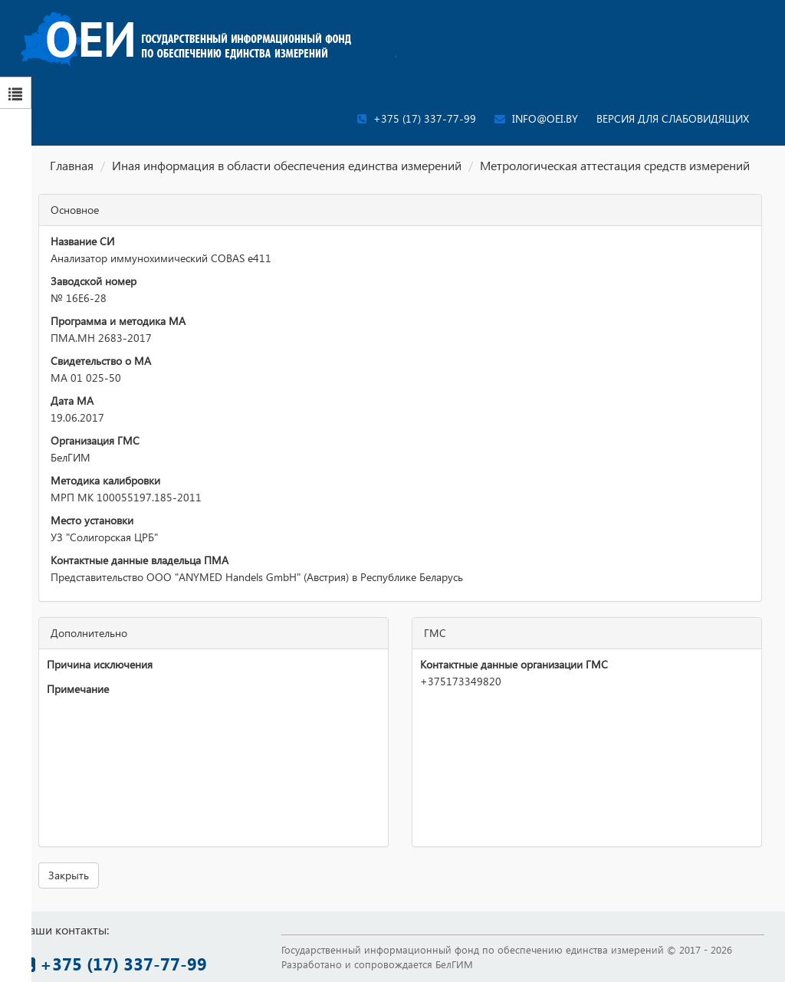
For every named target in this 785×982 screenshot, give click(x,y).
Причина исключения (100, 664)
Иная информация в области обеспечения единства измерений (286, 165)
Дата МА (72, 400)
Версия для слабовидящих (672, 118)
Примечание (78, 688)
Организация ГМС (95, 440)
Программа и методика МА (118, 321)
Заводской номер (93, 281)
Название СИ (82, 241)
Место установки (92, 520)
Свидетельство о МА (101, 360)
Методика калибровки (105, 480)
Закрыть (68, 875)
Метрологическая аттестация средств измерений (615, 165)
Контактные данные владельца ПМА (139, 560)
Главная (72, 165)
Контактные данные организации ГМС (514, 664)
